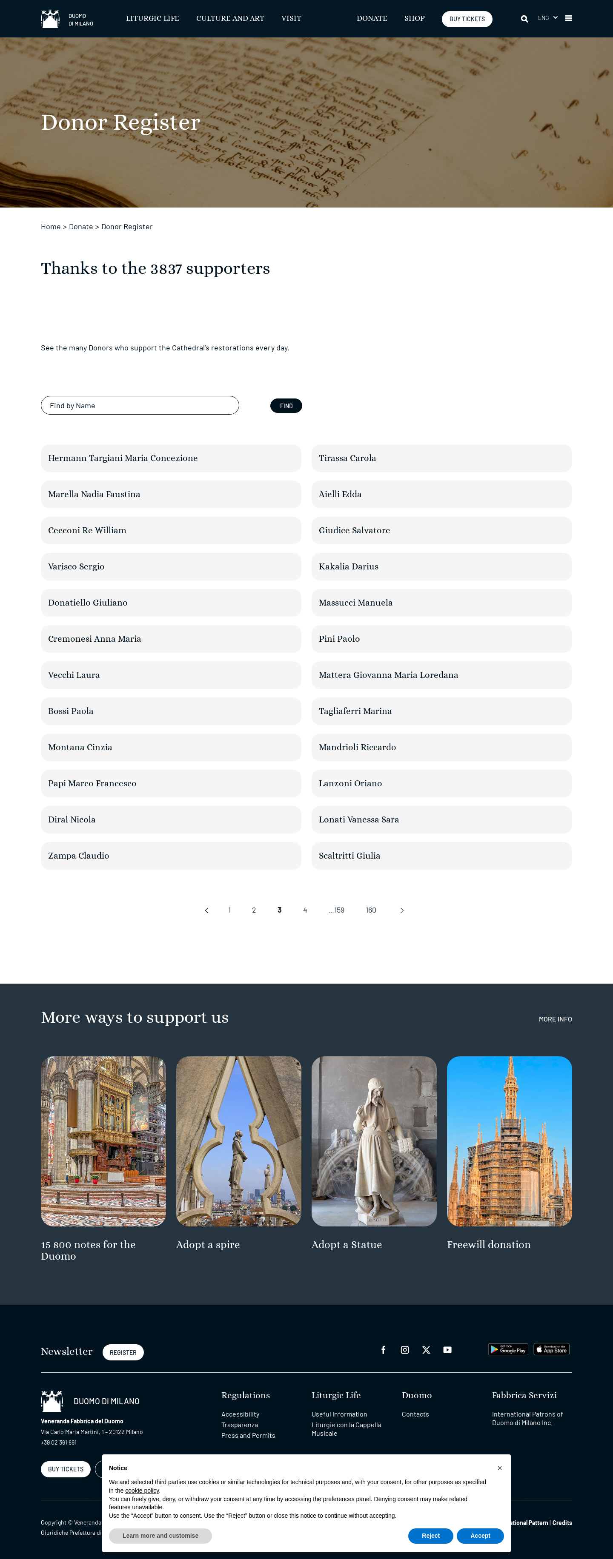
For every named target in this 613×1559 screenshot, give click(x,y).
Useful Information (339, 1414)
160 (371, 909)
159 (339, 909)
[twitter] (426, 1349)
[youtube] (447, 1349)
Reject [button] (431, 1535)
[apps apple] (551, 1348)
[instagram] (405, 1349)
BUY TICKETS (467, 19)
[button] (548, 17)
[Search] (525, 18)
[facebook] (383, 1349)
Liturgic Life (152, 19)
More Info (555, 1019)
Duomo (417, 1395)
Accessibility (240, 1414)
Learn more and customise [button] (160, 1535)
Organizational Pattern (519, 1522)
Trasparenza (239, 1424)
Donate (372, 19)
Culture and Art (230, 19)
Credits (562, 1522)
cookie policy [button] (142, 1490)
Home (51, 226)
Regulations (245, 1395)
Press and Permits (248, 1435)
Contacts (415, 1414)
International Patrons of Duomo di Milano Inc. (527, 1418)
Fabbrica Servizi (524, 1395)
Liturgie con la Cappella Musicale (346, 1428)
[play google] (508, 1348)
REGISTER (123, 1352)
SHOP (414, 19)
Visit (291, 19)
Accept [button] (480, 1535)
